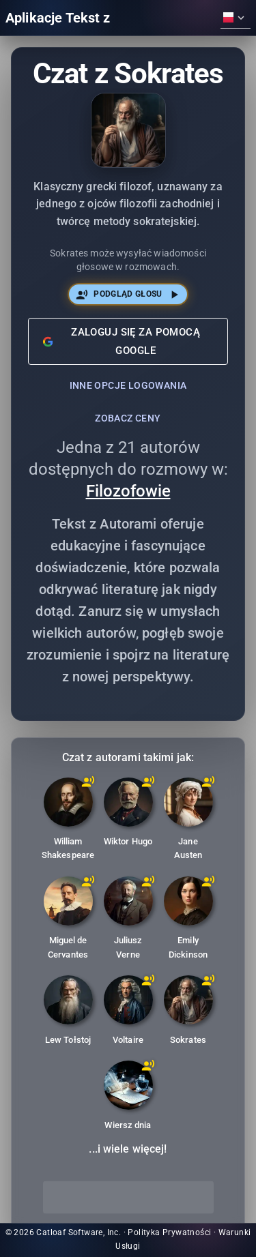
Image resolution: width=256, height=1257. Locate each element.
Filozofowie (128, 491)
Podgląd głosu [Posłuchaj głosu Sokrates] (128, 294)
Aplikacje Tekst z (58, 18)
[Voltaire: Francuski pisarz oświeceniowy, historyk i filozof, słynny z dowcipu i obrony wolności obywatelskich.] (128, 1012)
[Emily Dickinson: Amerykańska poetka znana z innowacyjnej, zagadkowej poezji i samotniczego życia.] (188, 920)
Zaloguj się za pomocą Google (121, 341)
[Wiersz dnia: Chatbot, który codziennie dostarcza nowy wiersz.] (128, 1098)
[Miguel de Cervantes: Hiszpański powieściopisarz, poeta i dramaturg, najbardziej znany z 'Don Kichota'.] (68, 920)
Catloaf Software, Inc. (78, 1232)
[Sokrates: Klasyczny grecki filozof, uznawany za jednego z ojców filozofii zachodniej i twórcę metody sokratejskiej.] (188, 1012)
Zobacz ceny (127, 418)
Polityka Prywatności (169, 1232)
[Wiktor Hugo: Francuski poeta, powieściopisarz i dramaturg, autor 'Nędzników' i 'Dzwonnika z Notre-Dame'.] (128, 815)
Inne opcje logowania (128, 385)
